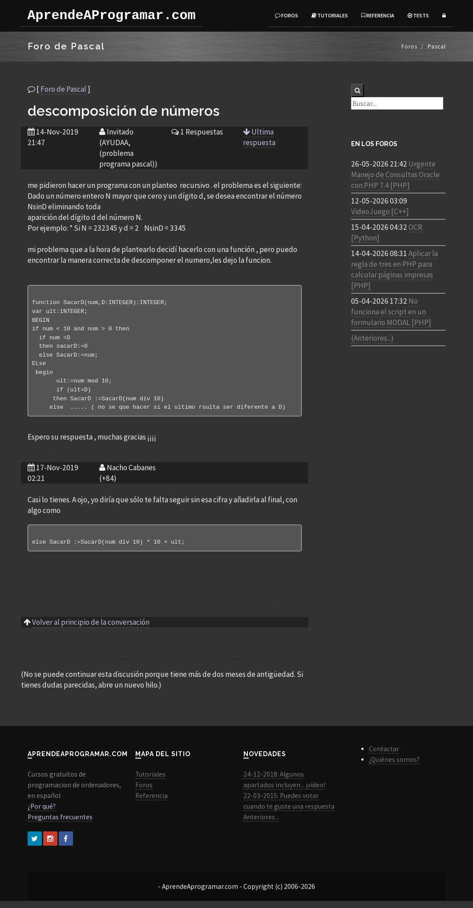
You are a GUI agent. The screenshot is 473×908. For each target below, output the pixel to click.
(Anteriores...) (372, 338)
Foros (286, 15)
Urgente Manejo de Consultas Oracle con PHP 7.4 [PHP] (395, 174)
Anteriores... (261, 824)
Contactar (384, 756)
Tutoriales (329, 15)
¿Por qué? (42, 813)
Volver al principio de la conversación (91, 629)
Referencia (377, 15)
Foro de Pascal (63, 89)
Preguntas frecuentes (60, 824)
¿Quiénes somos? (394, 766)
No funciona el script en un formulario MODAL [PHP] (391, 311)
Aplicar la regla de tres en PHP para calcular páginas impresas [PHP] (394, 269)
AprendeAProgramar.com (112, 15)
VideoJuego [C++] (380, 211)
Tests (418, 15)
